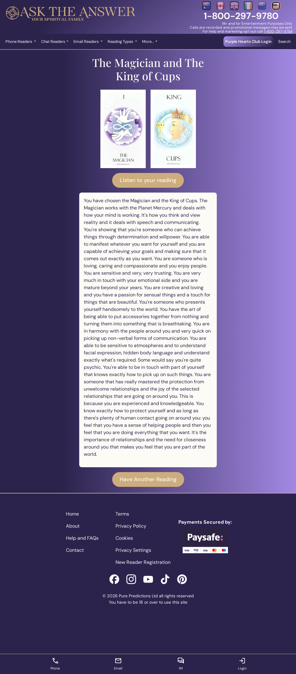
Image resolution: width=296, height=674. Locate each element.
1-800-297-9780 (241, 16)
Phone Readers (19, 41)
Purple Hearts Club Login (248, 41)
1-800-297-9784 (278, 31)
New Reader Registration (143, 562)
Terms (122, 514)
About (73, 526)
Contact (75, 550)
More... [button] (148, 41)
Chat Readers (53, 41)
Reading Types (121, 41)
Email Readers (86, 41)
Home (72, 514)
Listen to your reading (148, 180)
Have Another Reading (148, 479)
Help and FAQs (82, 538)
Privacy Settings (133, 550)
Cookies (124, 538)
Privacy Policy (130, 526)
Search (284, 41)
